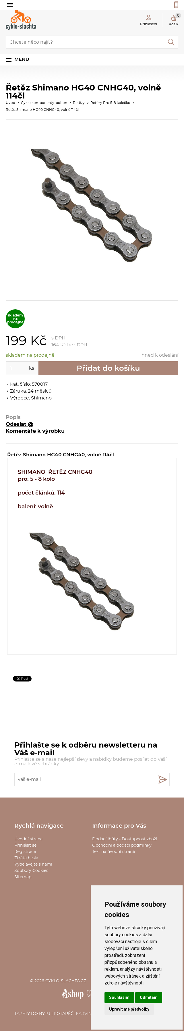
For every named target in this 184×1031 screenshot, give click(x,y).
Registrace (25, 852)
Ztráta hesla (26, 858)
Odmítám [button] (149, 997)
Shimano (41, 398)
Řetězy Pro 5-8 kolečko (110, 103)
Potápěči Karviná (74, 1014)
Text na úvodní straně (113, 852)
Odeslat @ (19, 424)
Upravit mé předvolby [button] (129, 1009)
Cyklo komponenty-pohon (44, 103)
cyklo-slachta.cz (65, 981)
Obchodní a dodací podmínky (122, 845)
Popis (13, 417)
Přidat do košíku (108, 368)
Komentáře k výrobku (35, 431)
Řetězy (79, 103)
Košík (175, 19)
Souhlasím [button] (119, 997)
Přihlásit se (25, 845)
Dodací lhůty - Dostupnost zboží (124, 839)
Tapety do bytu (32, 1014)
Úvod (10, 103)
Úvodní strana (28, 839)
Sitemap (22, 877)
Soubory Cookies (31, 871)
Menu (21, 59)
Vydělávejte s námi (33, 864)
